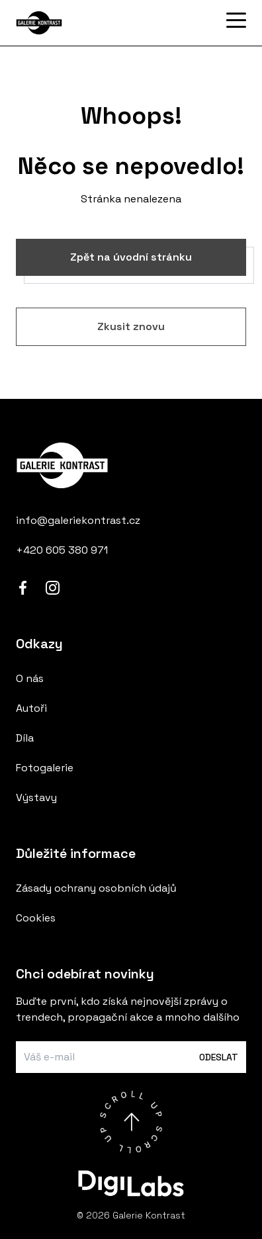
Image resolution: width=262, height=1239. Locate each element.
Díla (25, 738)
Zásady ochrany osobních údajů (96, 888)
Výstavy (36, 797)
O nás (30, 678)
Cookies (36, 918)
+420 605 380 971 (62, 550)
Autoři (31, 708)
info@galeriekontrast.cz (78, 520)
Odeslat (218, 1057)
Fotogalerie (44, 768)
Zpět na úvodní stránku (131, 257)
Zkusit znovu (131, 326)
